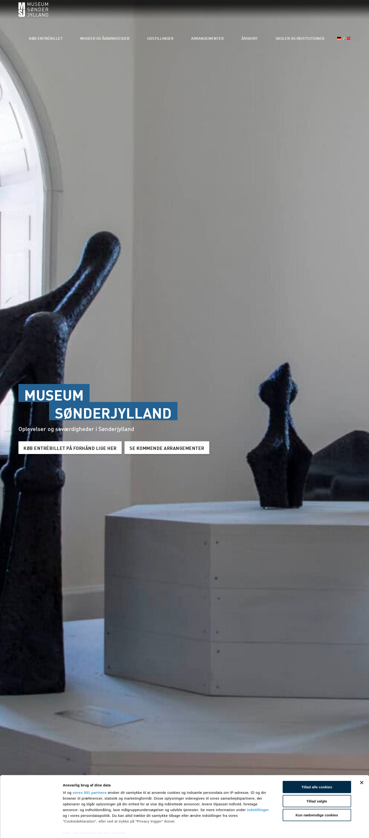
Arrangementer (221, 14)
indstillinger (258, 791)
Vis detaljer (249, 828)
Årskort (258, 14)
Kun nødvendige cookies (316, 796)
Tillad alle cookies (316, 768)
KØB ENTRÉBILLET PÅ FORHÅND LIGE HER (72, 447)
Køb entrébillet (81, 14)
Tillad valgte (317, 782)
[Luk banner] (361, 763)
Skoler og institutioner (301, 14)
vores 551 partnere (90, 773)
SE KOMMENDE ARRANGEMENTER (174, 447)
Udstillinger (181, 14)
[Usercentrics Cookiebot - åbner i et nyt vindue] (31, 828)
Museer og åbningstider (133, 14)
